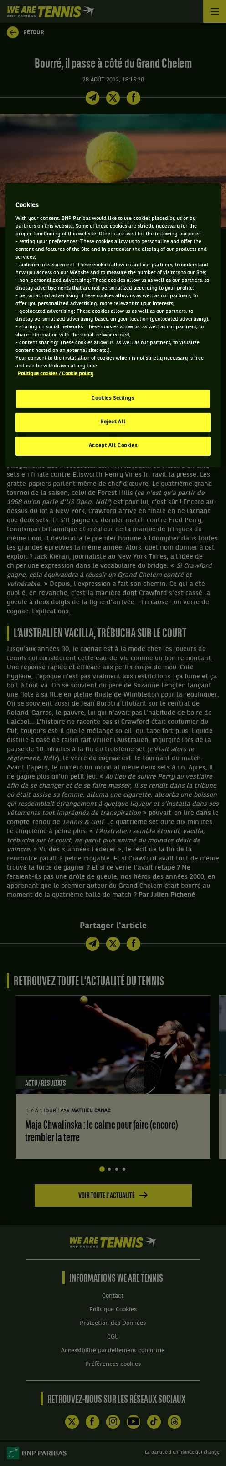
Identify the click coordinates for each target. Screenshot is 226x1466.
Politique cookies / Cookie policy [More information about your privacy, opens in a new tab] (55, 374)
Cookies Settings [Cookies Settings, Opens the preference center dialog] (113, 398)
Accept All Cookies (113, 445)
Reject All (113, 422)
